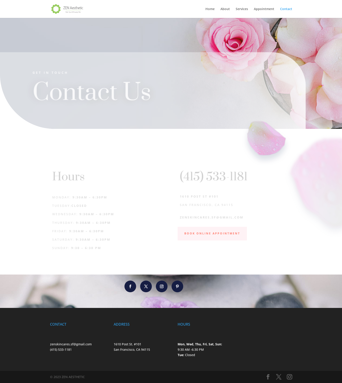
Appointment (264, 9)
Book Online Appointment (212, 233)
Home (210, 9)
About (225, 9)
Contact (286, 9)
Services (242, 9)
